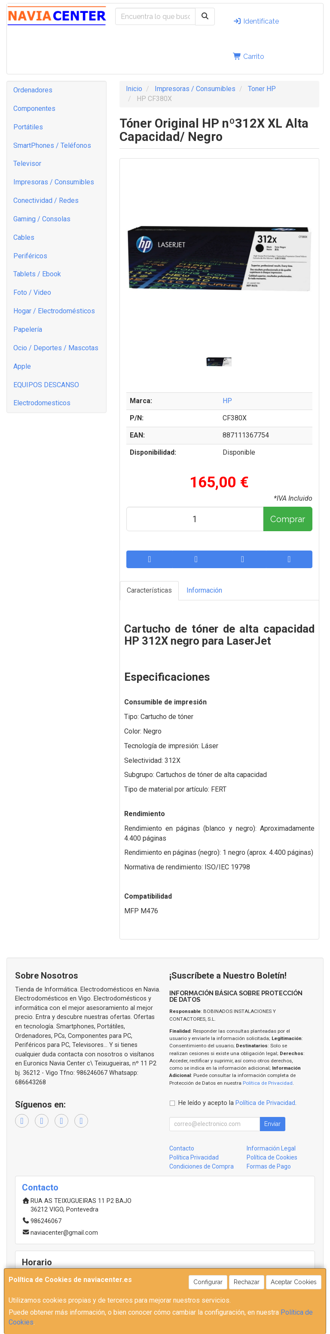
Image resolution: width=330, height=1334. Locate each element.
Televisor (27, 163)
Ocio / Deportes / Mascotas (55, 348)
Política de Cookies (272, 1157)
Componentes (34, 108)
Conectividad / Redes (46, 200)
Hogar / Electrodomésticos (54, 311)
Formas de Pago (269, 1166)
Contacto (181, 1148)
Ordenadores (32, 90)
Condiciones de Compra (201, 1166)
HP (227, 401)
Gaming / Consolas (41, 219)
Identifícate (256, 21)
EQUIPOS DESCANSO (46, 385)
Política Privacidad (194, 1157)
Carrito (248, 56)
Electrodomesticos (41, 403)
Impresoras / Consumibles (53, 182)
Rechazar (247, 1282)
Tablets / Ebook (37, 274)
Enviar (272, 1123)
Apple (22, 366)
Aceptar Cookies (294, 1282)
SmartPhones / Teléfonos (52, 145)
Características (149, 590)
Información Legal (271, 1148)
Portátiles (28, 127)
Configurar (208, 1282)
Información (204, 590)
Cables (23, 237)
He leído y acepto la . (237, 1103)
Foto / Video (32, 292)
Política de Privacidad (268, 1083)
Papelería (27, 329)
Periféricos (30, 256)
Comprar (287, 519)
